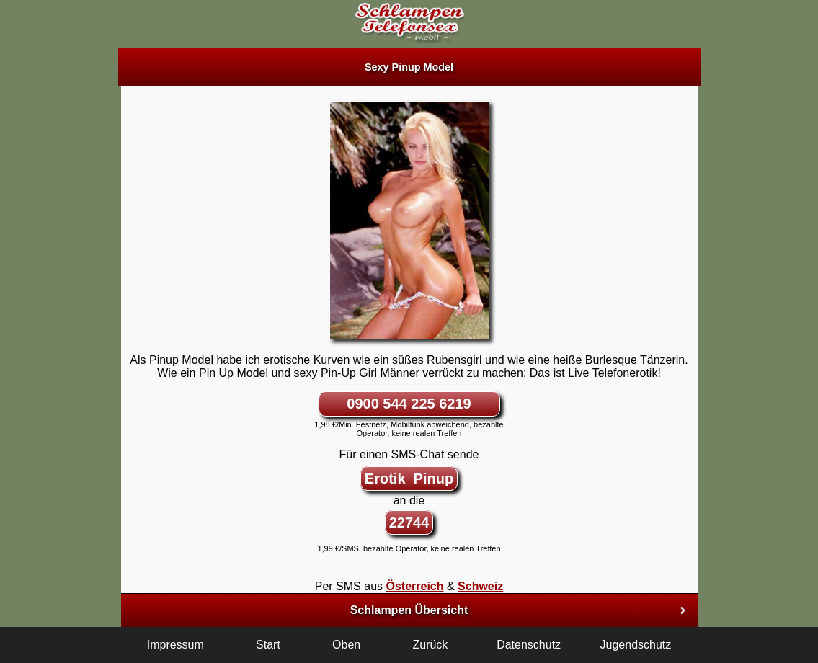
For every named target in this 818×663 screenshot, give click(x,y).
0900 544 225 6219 (409, 403)
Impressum (175, 644)
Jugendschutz (636, 644)
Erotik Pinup (409, 478)
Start (268, 644)
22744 (409, 522)
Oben (346, 644)
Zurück (430, 644)
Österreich (414, 586)
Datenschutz (529, 644)
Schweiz (480, 586)
